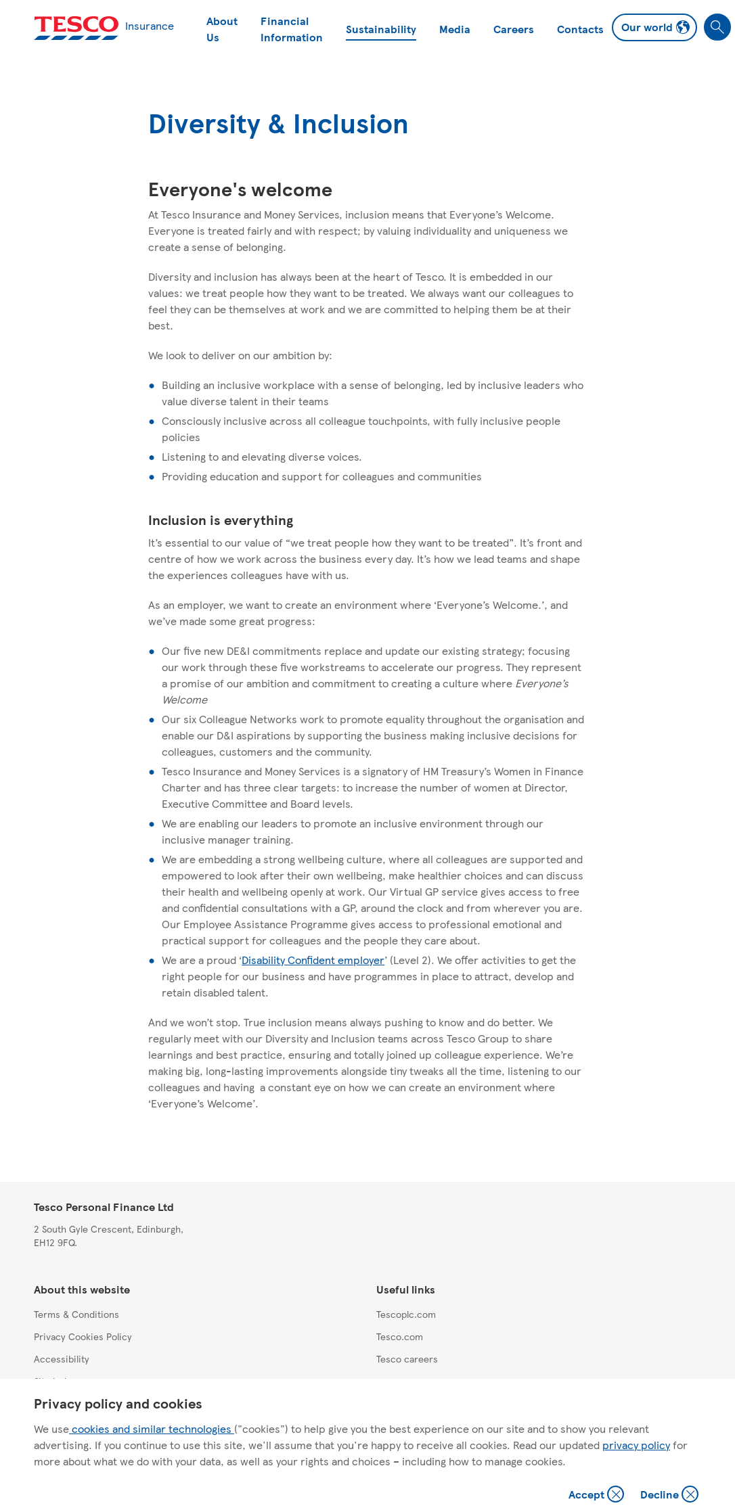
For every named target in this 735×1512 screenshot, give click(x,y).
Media (454, 29)
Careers (513, 29)
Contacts (580, 29)
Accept (598, 1495)
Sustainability (381, 29)
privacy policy (636, 1444)
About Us (222, 29)
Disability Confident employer (313, 959)
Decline (670, 1495)
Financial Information (292, 29)
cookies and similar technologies (151, 1428)
